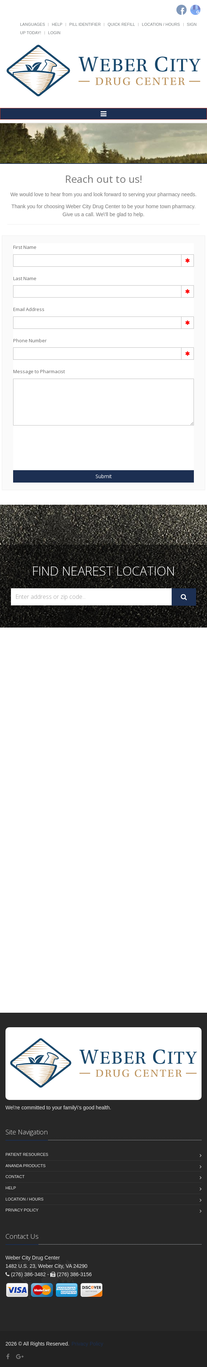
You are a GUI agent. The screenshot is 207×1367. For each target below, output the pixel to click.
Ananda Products (25, 1166)
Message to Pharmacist (39, 371)
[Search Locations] (91, 596)
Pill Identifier (85, 24)
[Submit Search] (184, 597)
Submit (103, 476)
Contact (14, 1176)
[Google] (195, 10)
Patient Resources (26, 1154)
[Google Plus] (20, 1357)
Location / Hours (161, 24)
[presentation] (55, 444)
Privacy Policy (22, 1210)
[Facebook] (181, 10)
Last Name (24, 278)
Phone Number (30, 340)
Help (57, 24)
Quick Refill (121, 24)
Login (54, 33)
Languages (32, 24)
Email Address (28, 309)
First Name (24, 247)
